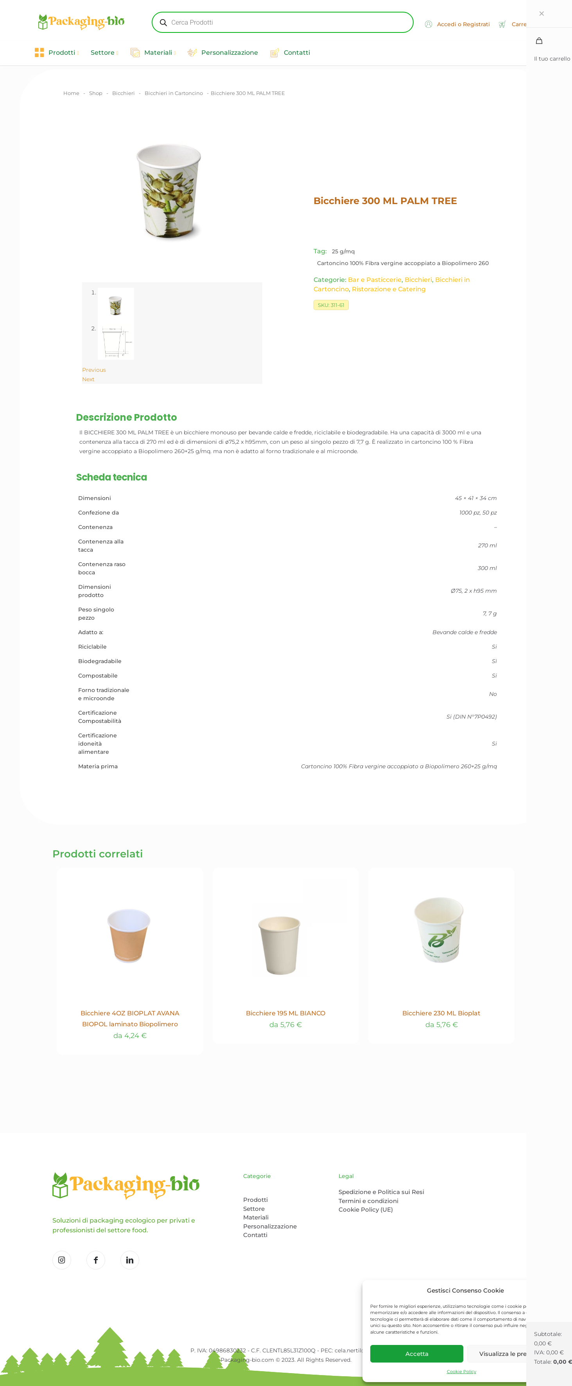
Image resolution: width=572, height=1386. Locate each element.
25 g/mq (343, 251)
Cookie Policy (461, 1371)
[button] (556, 1291)
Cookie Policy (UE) (366, 1209)
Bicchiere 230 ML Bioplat (441, 1013)
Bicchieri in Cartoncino (174, 93)
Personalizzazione (270, 1226)
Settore (254, 1208)
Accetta (417, 1353)
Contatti (255, 1235)
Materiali (256, 1217)
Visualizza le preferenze (514, 1353)
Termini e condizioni (368, 1201)
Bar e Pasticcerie (375, 279)
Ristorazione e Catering (389, 289)
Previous (94, 369)
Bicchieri (123, 93)
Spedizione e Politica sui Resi (381, 1192)
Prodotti (255, 1199)
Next (88, 379)
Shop (95, 93)
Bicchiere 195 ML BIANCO (285, 1013)
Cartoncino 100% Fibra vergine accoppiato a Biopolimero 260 (403, 263)
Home (71, 93)
